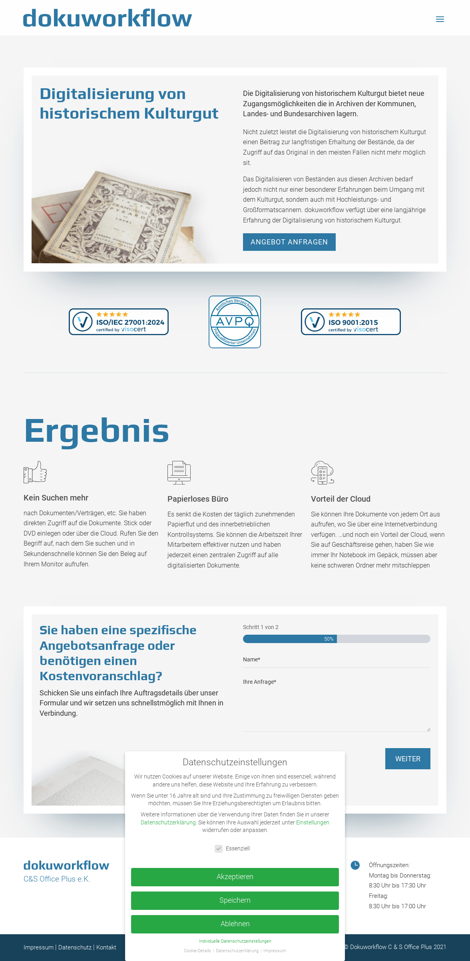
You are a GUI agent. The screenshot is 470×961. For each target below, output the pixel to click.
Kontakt (106, 947)
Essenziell (232, 848)
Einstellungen (312, 822)
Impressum (39, 947)
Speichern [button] (235, 900)
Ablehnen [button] (235, 924)
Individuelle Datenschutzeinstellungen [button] (235, 941)
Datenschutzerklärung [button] (238, 950)
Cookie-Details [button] (198, 950)
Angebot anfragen (289, 242)
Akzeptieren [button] (235, 877)
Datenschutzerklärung (168, 822)
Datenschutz (75, 947)
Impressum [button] (274, 950)
